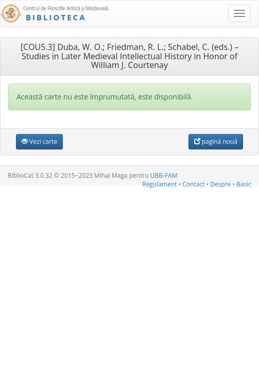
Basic (243, 184)
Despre (220, 184)
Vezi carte (39, 141)
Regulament (159, 184)
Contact (193, 184)
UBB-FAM (164, 175)
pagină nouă (215, 141)
